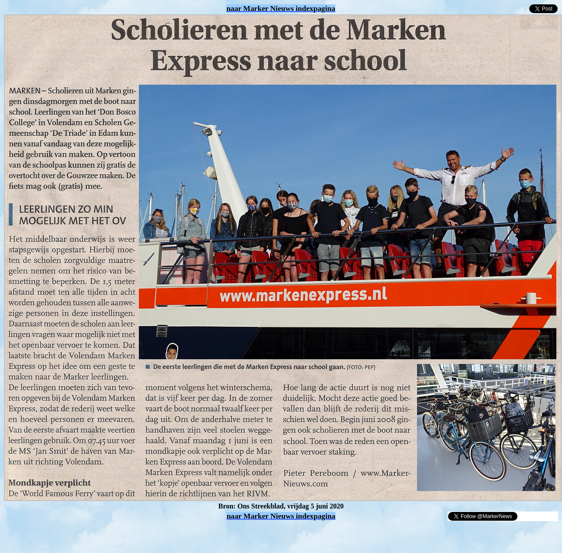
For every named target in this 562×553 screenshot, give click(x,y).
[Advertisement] (105, 535)
